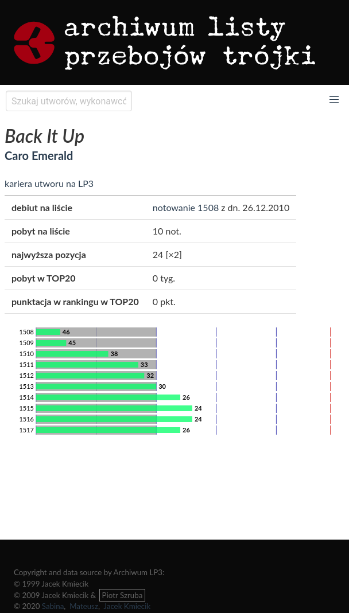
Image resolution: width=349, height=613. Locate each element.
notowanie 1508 (186, 207)
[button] (334, 100)
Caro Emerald (39, 155)
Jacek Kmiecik (126, 606)
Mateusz (83, 606)
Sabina (53, 606)
